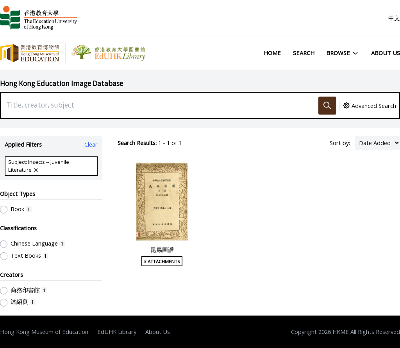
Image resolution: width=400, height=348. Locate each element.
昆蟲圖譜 (162, 249)
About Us (385, 53)
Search (303, 53)
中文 (394, 18)
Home (272, 53)
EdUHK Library (116, 331)
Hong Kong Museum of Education (44, 331)
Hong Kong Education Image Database (61, 83)
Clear (91, 144)
